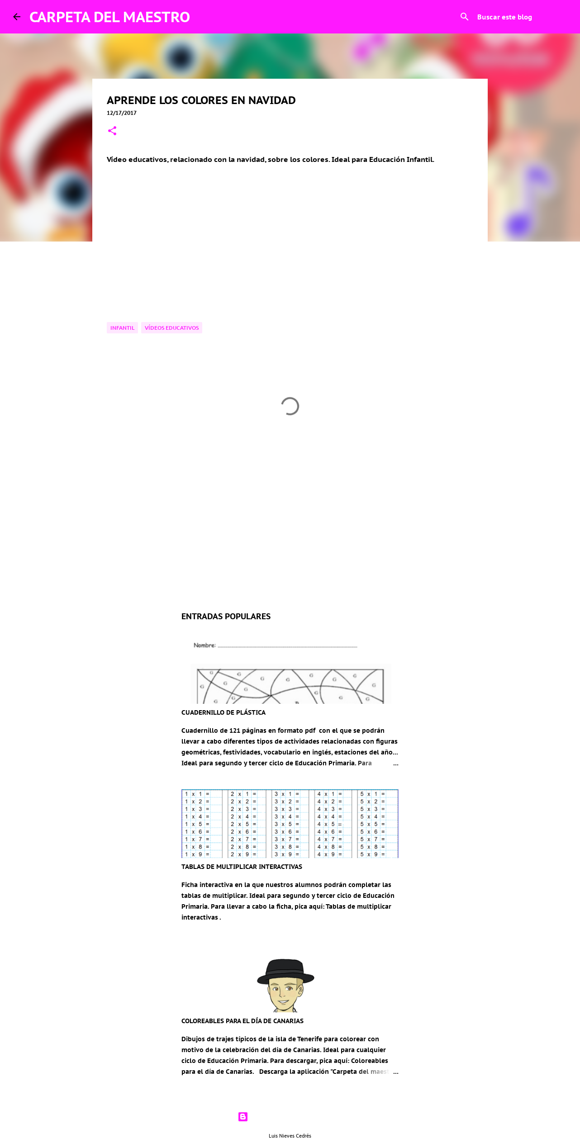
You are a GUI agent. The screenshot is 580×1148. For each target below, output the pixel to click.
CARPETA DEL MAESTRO (109, 16)
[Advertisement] (290, 519)
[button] (112, 131)
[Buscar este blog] (521, 17)
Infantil (122, 328)
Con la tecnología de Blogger (290, 1116)
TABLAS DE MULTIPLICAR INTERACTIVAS (241, 867)
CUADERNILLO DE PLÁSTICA (223, 712)
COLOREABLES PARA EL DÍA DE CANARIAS (242, 1021)
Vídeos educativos (172, 328)
